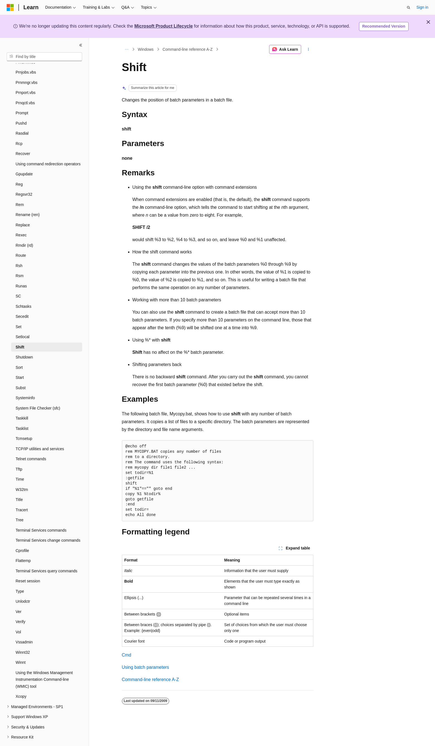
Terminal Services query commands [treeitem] (46, 555)
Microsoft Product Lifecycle (163, 26)
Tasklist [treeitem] (22, 413)
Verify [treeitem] (20, 606)
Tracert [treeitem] (22, 494)
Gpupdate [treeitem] (24, 158)
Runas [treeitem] (21, 270)
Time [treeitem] (20, 464)
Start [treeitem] (20, 362)
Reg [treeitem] (19, 169)
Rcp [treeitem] (19, 128)
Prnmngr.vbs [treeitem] (27, 67)
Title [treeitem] (19, 484)
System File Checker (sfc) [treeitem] (38, 393)
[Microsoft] (10, 7)
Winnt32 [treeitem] (23, 637)
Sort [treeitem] (19, 352)
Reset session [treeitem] (28, 565)
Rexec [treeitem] (21, 219)
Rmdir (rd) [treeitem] (24, 230)
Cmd (126, 655)
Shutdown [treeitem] (24, 342)
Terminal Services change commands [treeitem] (48, 525)
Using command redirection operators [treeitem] (48, 148)
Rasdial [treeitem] (22, 118)
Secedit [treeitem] (22, 301)
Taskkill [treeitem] (22, 403)
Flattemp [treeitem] (23, 545)
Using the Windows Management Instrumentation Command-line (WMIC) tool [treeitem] (44, 664)
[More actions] (308, 49)
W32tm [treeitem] (22, 474)
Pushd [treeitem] (21, 108)
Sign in (422, 7)
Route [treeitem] (21, 240)
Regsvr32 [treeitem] (24, 179)
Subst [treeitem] (21, 372)
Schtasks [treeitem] (23, 291)
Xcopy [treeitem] (21, 681)
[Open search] (408, 8)
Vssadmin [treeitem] (24, 626)
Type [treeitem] (20, 576)
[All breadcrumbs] (127, 49)
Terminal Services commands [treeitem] (41, 515)
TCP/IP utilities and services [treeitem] (40, 433)
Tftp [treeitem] (19, 454)
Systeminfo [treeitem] (25, 382)
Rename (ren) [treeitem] (28, 199)
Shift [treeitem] (20, 332)
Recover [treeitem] (23, 138)
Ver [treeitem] (18, 596)
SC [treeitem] (18, 280)
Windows (146, 49)
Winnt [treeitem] (21, 647)
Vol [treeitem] (18, 616)
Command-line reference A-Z (188, 49)
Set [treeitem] (18, 311)
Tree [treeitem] (19, 504)
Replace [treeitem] (23, 209)
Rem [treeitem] (20, 189)
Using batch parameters (145, 667)
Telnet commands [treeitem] (31, 443)
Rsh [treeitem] (19, 250)
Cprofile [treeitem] (22, 535)
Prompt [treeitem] (22, 97)
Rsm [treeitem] (20, 260)
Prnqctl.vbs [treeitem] (25, 87)
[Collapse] (81, 45)
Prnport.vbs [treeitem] (26, 77)
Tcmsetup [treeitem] (24, 423)
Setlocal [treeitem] (23, 321)
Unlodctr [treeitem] (23, 586)
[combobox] (44, 56)
